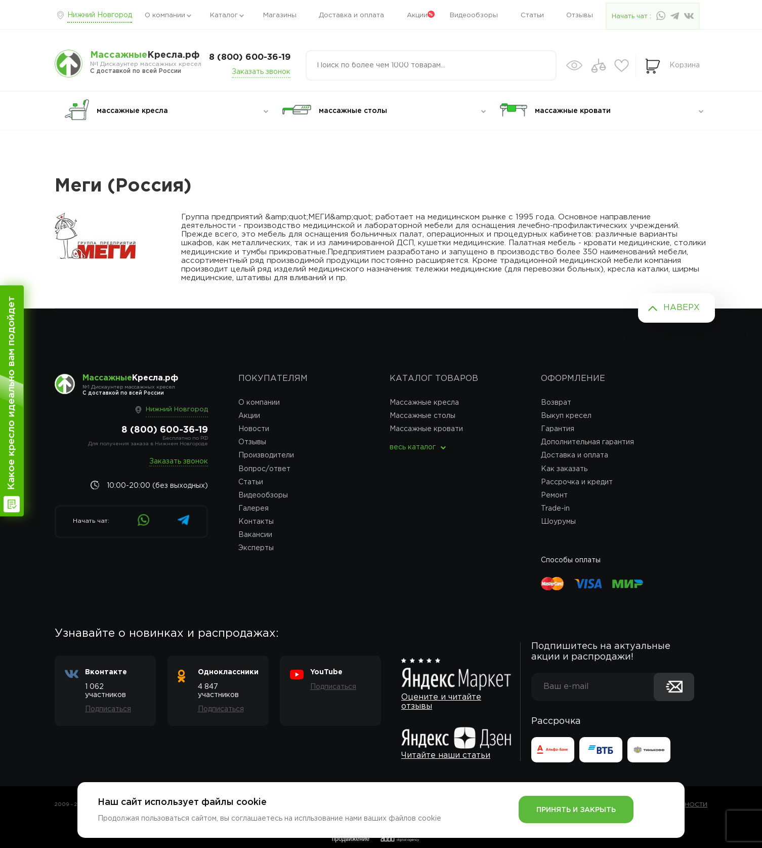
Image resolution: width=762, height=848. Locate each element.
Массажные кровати (426, 429)
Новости (253, 429)
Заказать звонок (261, 72)
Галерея (253, 509)
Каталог (224, 15)
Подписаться (108, 709)
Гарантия (557, 429)
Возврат (556, 403)
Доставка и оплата (351, 15)
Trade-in (555, 509)
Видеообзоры (474, 15)
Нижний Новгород (99, 15)
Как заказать (564, 469)
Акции (417, 15)
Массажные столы (422, 416)
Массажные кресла (424, 403)
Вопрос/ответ (264, 469)
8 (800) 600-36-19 (249, 57)
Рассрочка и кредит (577, 482)
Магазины (280, 15)
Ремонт (554, 495)
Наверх (681, 308)
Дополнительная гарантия (587, 442)
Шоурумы (558, 522)
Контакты (256, 522)
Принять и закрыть (576, 810)
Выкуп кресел (566, 416)
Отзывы (579, 15)
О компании (165, 15)
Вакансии (255, 535)
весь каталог (413, 447)
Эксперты (256, 548)
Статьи (532, 15)
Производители (266, 455)
